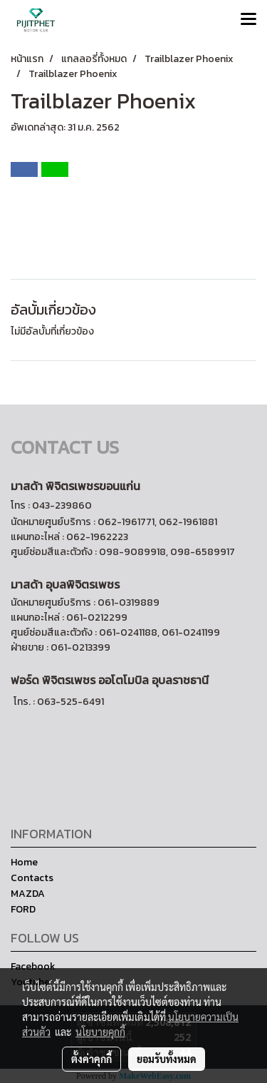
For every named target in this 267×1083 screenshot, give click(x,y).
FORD (23, 909)
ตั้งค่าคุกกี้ (91, 1058)
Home (24, 862)
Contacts (32, 877)
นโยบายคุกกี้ (100, 1031)
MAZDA (28, 893)
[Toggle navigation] (248, 20)
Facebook (33, 966)
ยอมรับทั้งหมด (167, 1058)
